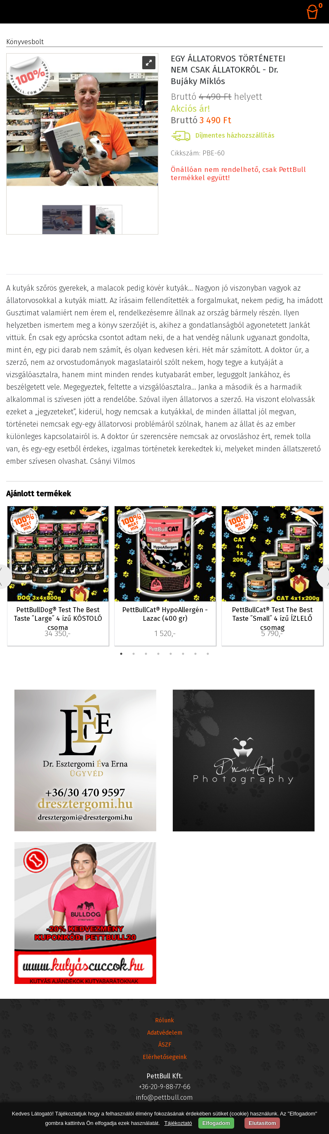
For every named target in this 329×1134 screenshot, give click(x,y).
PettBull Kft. (164, 1076)
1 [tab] (121, 654)
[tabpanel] (57, 577)
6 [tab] (183, 654)
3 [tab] (146, 654)
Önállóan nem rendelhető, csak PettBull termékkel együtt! (238, 174)
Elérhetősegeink (165, 1057)
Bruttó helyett (216, 102)
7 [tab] (195, 654)
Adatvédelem (164, 1032)
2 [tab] (133, 654)
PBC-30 (234, 514)
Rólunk (164, 1020)
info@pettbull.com (164, 1097)
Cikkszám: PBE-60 (198, 153)
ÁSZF (164, 1044)
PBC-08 (127, 514)
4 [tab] (158, 654)
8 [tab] (208, 654)
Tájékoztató (178, 1123)
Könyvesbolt (25, 42)
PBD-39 (20, 514)
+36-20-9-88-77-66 (164, 1087)
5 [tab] (171, 654)
